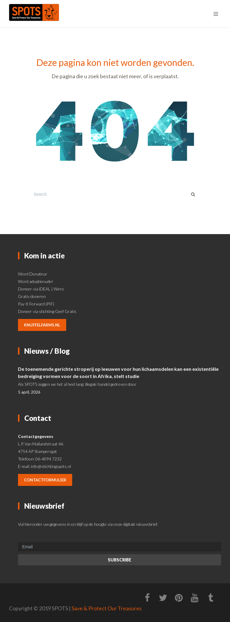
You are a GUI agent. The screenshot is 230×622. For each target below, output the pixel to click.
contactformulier (45, 480)
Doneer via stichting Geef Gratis (47, 311)
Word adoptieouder (35, 281)
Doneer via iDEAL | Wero (41, 288)
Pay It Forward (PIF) (36, 303)
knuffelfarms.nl (42, 325)
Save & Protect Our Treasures (107, 608)
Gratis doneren (32, 296)
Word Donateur (32, 273)
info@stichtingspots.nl (51, 466)
